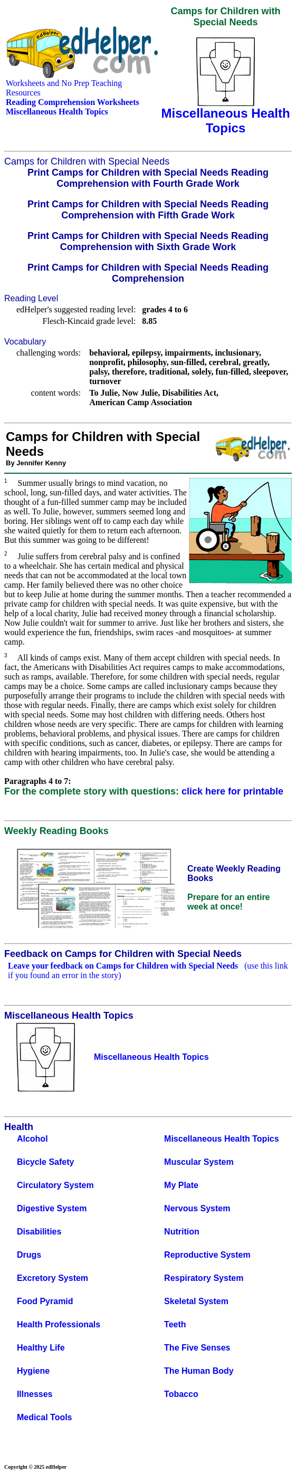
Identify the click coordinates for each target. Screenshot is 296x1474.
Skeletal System (196, 1301)
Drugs (29, 1254)
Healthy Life (41, 1347)
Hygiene (33, 1370)
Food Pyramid (45, 1301)
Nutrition (181, 1231)
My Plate (181, 1185)
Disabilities (39, 1231)
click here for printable (232, 791)
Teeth (175, 1324)
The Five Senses (197, 1347)
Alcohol (32, 1138)
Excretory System (52, 1278)
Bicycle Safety (45, 1161)
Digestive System (52, 1208)
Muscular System (199, 1161)
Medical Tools (44, 1417)
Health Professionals (58, 1324)
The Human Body (199, 1370)
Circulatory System (55, 1185)
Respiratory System (203, 1278)
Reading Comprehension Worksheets (72, 102)
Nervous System (197, 1208)
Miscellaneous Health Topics (221, 1138)
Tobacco (181, 1394)
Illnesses (35, 1394)
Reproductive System (207, 1254)
